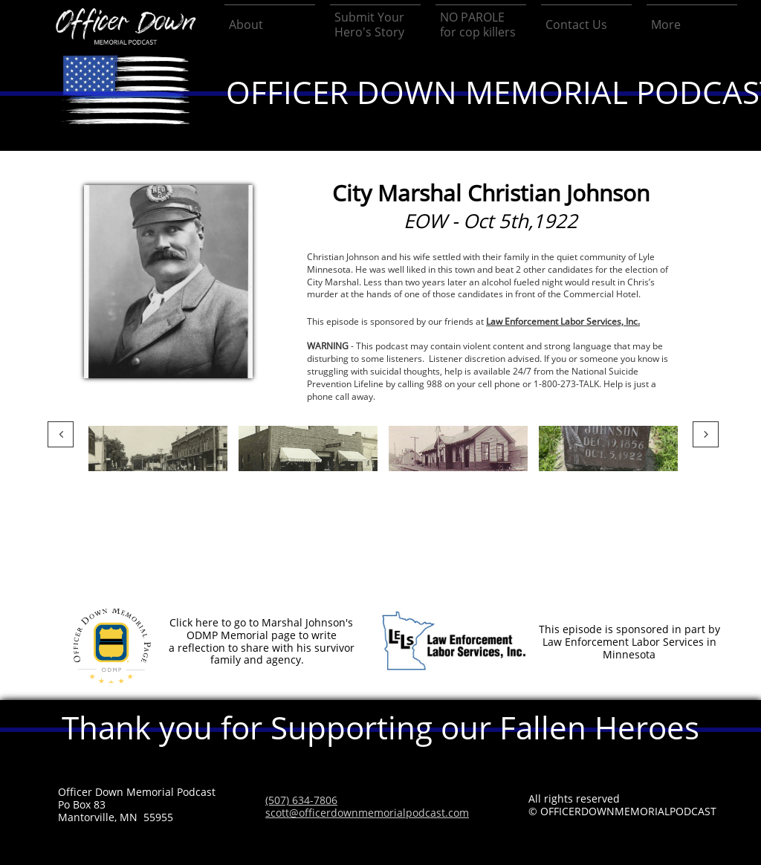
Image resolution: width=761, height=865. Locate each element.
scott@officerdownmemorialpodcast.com (367, 813)
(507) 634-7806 (301, 800)
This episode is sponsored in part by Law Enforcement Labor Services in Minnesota (629, 641)
